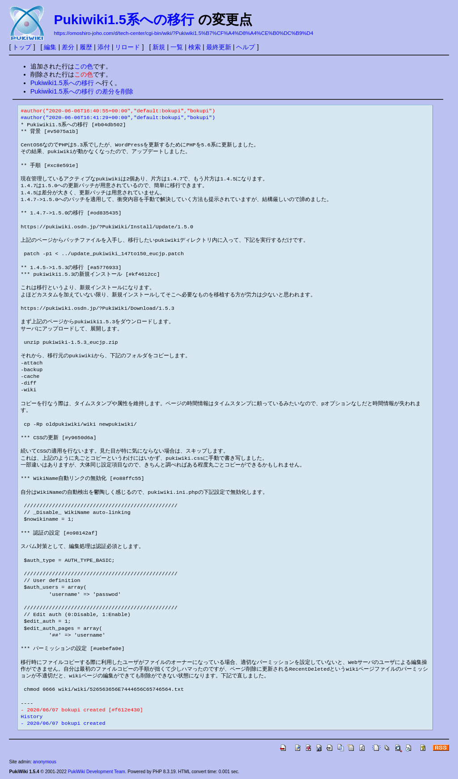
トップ (22, 47)
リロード (127, 47)
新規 (159, 47)
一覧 (176, 47)
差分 (68, 47)
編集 (50, 47)
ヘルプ (245, 47)
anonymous (44, 761)
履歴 (86, 47)
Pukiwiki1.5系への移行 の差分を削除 (81, 91)
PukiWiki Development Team (96, 771)
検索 (194, 47)
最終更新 (218, 47)
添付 (104, 47)
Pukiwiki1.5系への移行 (124, 19)
